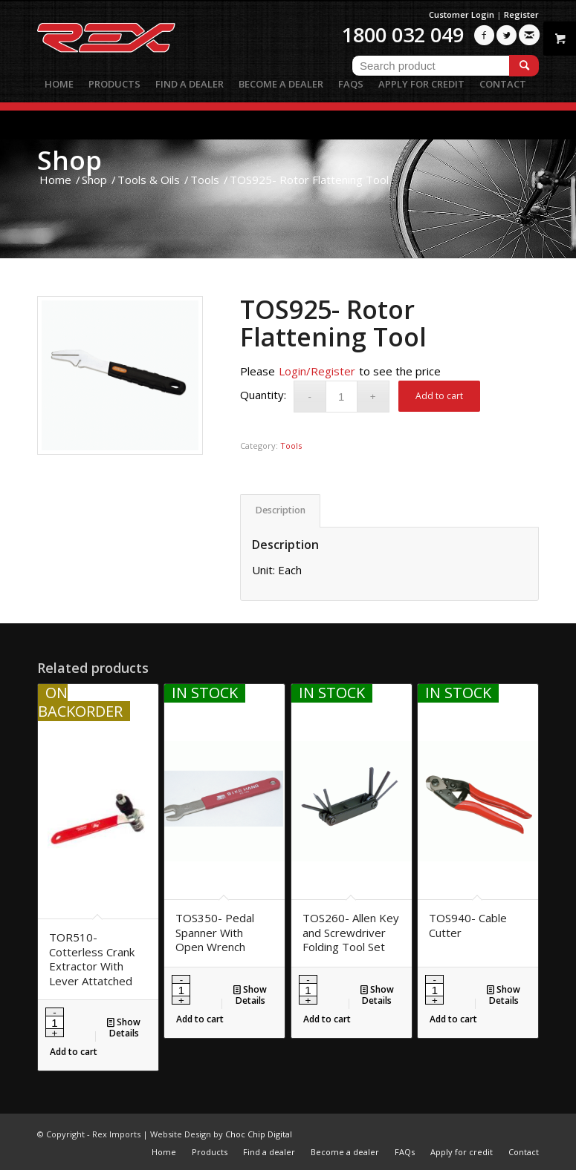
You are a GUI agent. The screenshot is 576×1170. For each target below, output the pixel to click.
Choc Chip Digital (258, 1134)
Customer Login (461, 14)
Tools (291, 445)
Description (280, 510)
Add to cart (439, 396)
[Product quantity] (341, 397)
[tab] (280, 511)
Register (521, 14)
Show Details (123, 1027)
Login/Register (317, 371)
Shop (69, 159)
